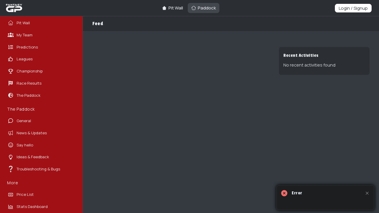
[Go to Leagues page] (40, 59)
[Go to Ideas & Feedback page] (40, 156)
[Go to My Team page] (40, 35)
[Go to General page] (40, 120)
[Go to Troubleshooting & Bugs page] (40, 169)
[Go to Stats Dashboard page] (40, 206)
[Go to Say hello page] (40, 145)
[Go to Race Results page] (40, 83)
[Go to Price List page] (40, 194)
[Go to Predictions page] (40, 47)
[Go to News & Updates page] (40, 133)
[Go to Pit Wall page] (172, 8)
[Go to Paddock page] (203, 8)
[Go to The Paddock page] (40, 95)
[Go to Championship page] (40, 71)
